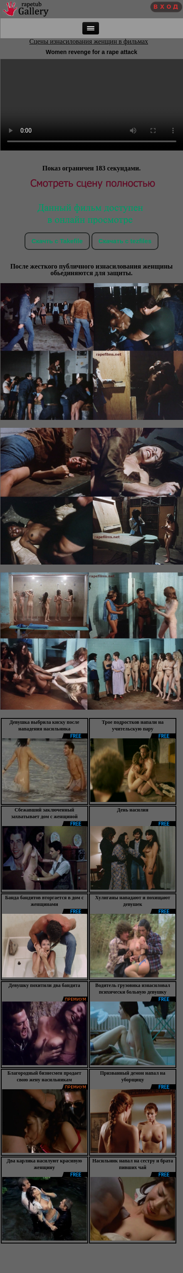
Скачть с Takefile (57, 240)
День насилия (132, 810)
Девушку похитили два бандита (44, 985)
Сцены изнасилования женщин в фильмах (89, 41)
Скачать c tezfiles (125, 240)
